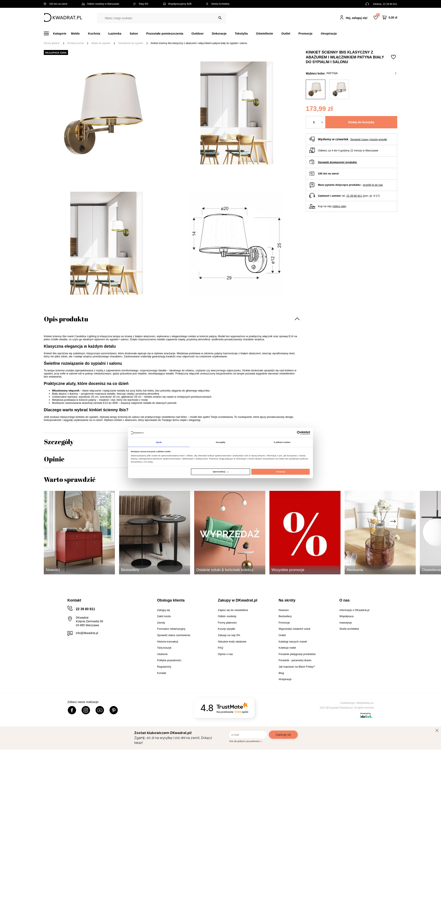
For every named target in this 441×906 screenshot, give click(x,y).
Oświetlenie (264, 33)
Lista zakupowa (377, 14)
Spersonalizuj (220, 472)
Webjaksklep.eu (365, 703)
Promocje (305, 33)
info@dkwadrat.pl (87, 633)
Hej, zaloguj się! (357, 18)
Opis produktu (66, 318)
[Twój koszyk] (389, 17)
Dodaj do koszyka (361, 122)
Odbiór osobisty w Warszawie (100, 3)
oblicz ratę (339, 206)
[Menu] (57, 33)
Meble (75, 33)
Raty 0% (141, 3)
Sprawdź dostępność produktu (337, 162)
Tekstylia (241, 33)
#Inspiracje (329, 33)
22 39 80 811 (390, 4)
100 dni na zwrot (55, 3)
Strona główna (52, 43)
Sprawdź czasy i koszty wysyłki (368, 139)
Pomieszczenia (75, 43)
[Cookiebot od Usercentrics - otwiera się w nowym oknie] (292, 432)
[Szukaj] (220, 18)
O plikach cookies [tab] (282, 442)
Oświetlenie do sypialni (130, 43)
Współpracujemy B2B (177, 3)
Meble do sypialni (100, 43)
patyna (361, 73)
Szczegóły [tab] (220, 442)
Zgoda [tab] (159, 442)
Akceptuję (280, 472)
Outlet (285, 33)
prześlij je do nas (373, 184)
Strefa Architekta (217, 3)
